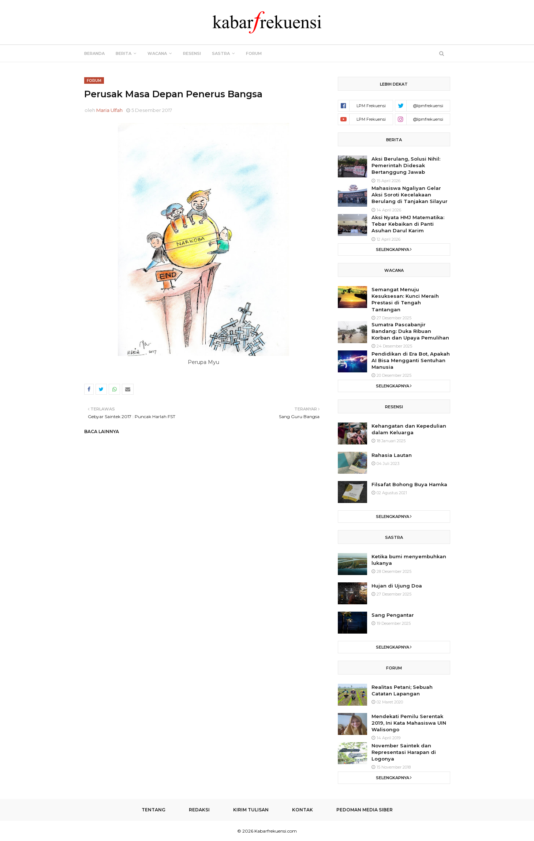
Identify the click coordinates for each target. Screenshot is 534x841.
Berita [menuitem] (123, 53)
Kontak (302, 809)
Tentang (153, 809)
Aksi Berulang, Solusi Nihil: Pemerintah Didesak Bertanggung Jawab (405, 165)
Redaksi (199, 809)
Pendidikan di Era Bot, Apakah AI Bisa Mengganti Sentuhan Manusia (410, 360)
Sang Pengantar (392, 615)
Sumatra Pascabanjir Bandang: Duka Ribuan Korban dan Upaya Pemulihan (410, 331)
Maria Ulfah (109, 110)
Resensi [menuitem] (192, 53)
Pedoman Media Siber (364, 809)
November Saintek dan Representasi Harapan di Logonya (403, 752)
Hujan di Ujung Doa (396, 586)
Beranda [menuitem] (94, 53)
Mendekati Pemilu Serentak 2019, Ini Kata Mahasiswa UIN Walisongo (408, 722)
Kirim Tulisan (251, 809)
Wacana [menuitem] (157, 53)
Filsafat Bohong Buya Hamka (409, 484)
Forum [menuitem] (254, 53)
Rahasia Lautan (391, 455)
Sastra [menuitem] (221, 53)
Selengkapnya (392, 249)
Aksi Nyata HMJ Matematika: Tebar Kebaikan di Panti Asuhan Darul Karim (407, 223)
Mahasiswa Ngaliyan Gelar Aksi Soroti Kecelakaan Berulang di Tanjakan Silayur (409, 194)
